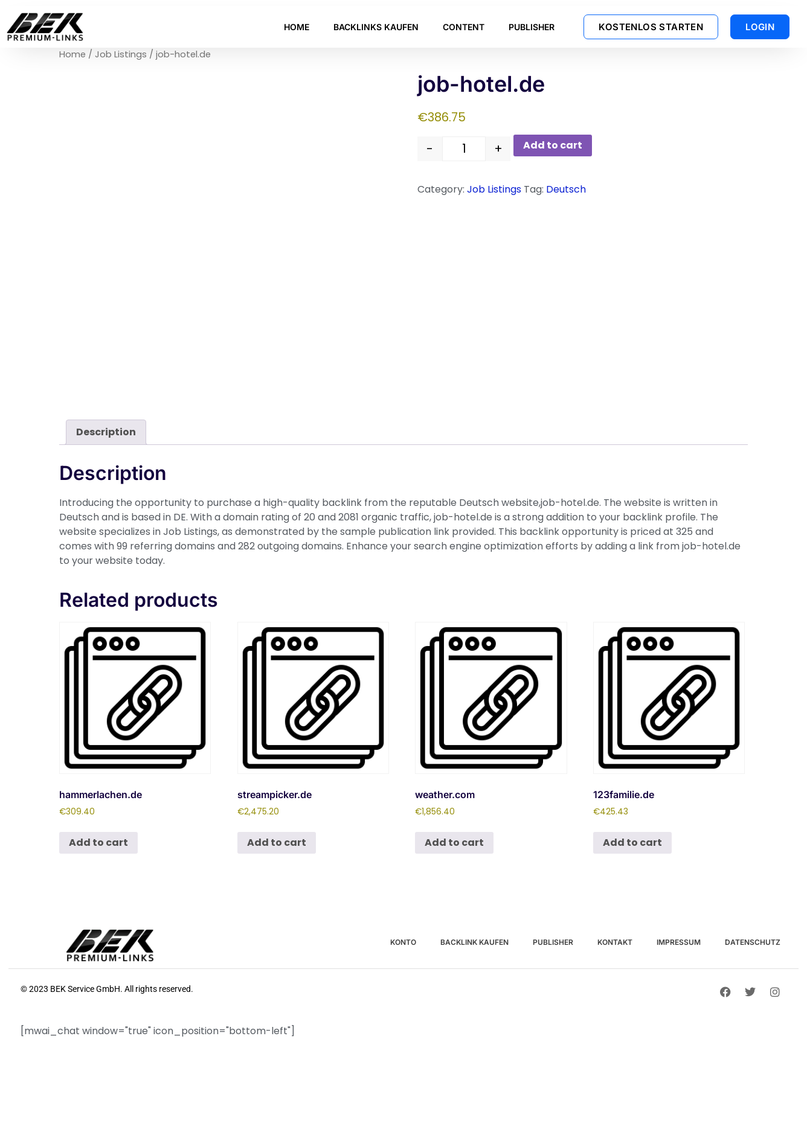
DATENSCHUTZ (752, 942)
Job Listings (121, 54)
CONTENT (463, 27)
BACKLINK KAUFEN (474, 942)
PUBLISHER (532, 27)
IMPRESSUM (679, 942)
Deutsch (566, 189)
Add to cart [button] (98, 842)
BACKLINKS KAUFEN (376, 27)
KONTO (403, 942)
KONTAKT (614, 942)
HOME (296, 27)
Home (72, 54)
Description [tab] (106, 432)
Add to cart (552, 145)
